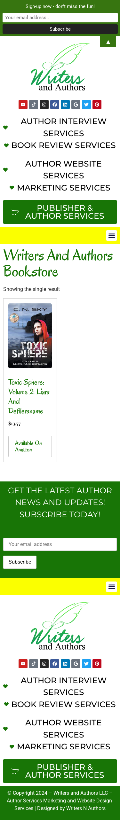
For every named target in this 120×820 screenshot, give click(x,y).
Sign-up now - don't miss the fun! (60, 6)
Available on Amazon (28, 446)
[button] (111, 235)
